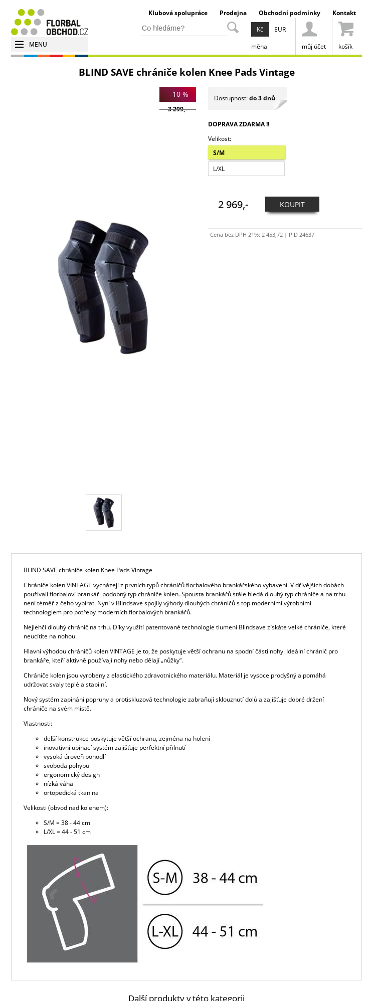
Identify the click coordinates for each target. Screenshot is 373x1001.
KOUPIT (292, 204)
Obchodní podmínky (289, 13)
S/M (219, 152)
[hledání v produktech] (183, 28)
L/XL (219, 168)
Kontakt (344, 13)
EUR (280, 29)
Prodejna (233, 13)
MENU (38, 44)
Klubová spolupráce (178, 13)
